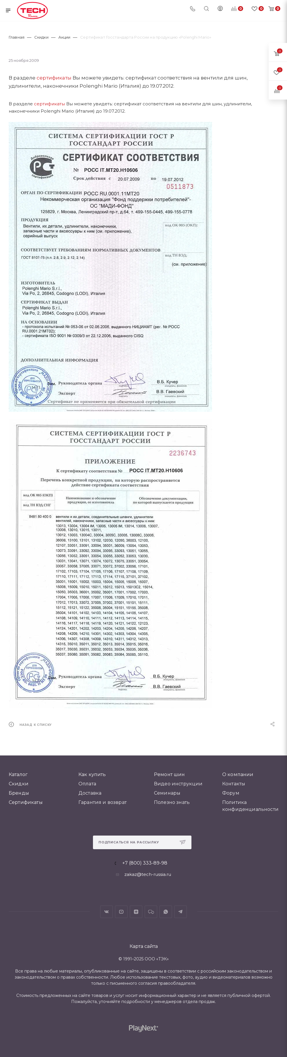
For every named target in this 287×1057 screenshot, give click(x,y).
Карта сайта (144, 946)
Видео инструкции (178, 784)
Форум (230, 793)
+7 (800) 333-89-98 (144, 863)
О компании (238, 774)
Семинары (167, 793)
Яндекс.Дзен (136, 912)
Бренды (19, 793)
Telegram (180, 912)
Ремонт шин (169, 774)
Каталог (18, 774)
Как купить (92, 774)
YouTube (121, 912)
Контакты (233, 784)
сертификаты (54, 78)
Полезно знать (172, 802)
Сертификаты (26, 802)
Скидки (18, 784)
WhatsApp (165, 912)
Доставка (89, 793)
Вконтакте (106, 912)
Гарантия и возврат (102, 802)
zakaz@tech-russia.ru (147, 874)
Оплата (87, 784)
